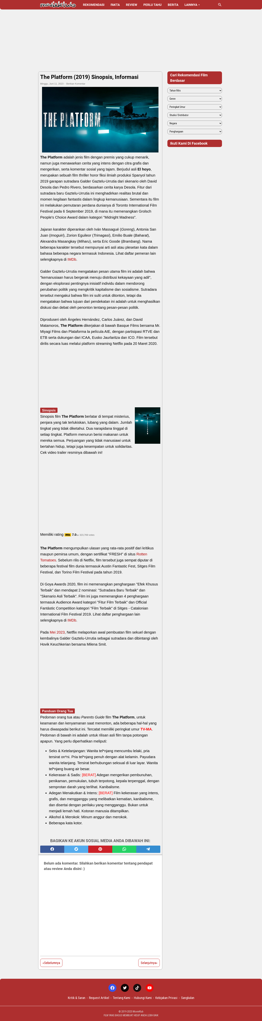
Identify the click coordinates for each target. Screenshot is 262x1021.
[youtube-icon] (150, 988)
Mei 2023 (57, 632)
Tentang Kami (121, 998)
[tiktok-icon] (137, 988)
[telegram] (148, 849)
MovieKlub (138, 1011)
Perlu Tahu (152, 5)
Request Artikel (99, 998)
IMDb (72, 259)
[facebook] (52, 849)
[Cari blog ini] (220, 5)
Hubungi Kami (143, 998)
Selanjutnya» (149, 963)
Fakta (115, 5)
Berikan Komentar (75, 83)
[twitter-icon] (125, 988)
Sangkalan (187, 998)
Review (131, 5)
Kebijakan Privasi (166, 998)
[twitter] (76, 849)
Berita (173, 5)
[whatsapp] (124, 849)
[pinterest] (100, 849)
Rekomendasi (93, 5)
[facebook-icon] (112, 988)
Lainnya (190, 5)
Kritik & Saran (76, 998)
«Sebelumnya (51, 963)
